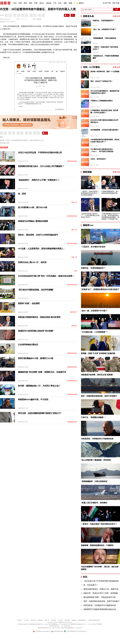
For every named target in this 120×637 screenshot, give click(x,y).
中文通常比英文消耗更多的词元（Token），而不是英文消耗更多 (102, 150)
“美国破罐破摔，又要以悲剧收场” (104, 38)
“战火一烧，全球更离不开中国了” (104, 29)
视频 (70, 3)
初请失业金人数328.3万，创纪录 (32, 262)
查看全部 (116, 16)
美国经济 (74, 326)
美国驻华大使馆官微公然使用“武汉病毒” (36, 331)
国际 (30, 3)
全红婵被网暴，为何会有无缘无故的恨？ (104, 130)
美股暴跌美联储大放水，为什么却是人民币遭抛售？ (41, 166)
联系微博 (53, 620)
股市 (75, 271)
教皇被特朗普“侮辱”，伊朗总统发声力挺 (100, 597)
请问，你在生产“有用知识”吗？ (101, 81)
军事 (36, 3)
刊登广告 (46, 620)
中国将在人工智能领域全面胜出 (101, 101)
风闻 (20, 3)
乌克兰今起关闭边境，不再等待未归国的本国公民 (40, 152)
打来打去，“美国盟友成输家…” (93, 417)
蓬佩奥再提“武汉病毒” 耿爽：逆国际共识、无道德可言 (42, 372)
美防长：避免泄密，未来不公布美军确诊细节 (38, 235)
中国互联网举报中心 (57, 631)
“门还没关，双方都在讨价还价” (93, 247)
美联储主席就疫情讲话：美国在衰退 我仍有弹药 (39, 317)
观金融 (48, 3)
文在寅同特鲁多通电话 (28, 344)
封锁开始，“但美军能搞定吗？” (104, 21)
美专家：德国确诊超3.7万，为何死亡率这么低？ (39, 386)
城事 (65, 3)
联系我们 (19, 620)
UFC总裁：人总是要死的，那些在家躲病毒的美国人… (41, 248)
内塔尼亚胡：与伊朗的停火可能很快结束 (97, 439)
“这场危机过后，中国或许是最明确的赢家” (106, 57)
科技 (60, 3)
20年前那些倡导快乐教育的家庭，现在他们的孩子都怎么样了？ (104, 141)
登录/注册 (115, 3)
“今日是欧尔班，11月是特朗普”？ (94, 332)
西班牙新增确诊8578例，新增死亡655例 (35, 358)
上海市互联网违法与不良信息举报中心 (75, 631)
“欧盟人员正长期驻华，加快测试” (94, 503)
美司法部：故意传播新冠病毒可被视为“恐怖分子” (40, 413)
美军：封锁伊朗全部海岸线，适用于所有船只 (99, 396)
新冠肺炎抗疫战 (72, 161)
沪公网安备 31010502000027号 (42, 631)
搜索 (116, 9)
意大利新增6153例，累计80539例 (32, 207)
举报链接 (74, 620)
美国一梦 (74, 202)
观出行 (42, 3)
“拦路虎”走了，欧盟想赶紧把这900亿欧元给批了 (100, 289)
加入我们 (60, 620)
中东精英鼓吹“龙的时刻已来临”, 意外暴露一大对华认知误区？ (104, 111)
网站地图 (67, 620)
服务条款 (40, 620)
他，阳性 (22, 193)
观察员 (80, 3)
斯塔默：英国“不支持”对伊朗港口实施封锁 (98, 353)
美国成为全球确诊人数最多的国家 (33, 221)
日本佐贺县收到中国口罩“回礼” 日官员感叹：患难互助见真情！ (46, 276)
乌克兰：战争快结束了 (98, 159)
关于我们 (26, 620)
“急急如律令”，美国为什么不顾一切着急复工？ (39, 180)
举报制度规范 (82, 620)
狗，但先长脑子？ (91, 585)
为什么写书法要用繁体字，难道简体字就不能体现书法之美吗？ (104, 92)
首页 (15, 3)
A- (21, 19)
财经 (25, 3)
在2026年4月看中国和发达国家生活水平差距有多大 (104, 121)
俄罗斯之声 (73, 312)
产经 (54, 3)
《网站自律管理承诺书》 (94, 620)
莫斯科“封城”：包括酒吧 (29, 303)
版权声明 (33, 620)
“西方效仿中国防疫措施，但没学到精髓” (36, 290)
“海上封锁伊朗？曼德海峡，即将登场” (96, 460)
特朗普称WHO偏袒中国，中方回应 (33, 399)
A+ (25, 19)
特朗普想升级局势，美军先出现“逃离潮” (97, 375)
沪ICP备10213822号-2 (23, 624)
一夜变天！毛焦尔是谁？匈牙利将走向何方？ (105, 48)
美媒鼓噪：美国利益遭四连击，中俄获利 (97, 545)
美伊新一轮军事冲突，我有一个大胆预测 (104, 72)
